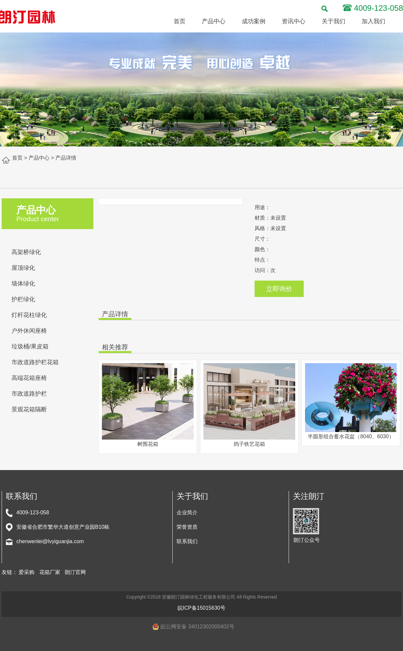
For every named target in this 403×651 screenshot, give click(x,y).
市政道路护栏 (29, 393)
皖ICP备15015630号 (201, 608)
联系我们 (187, 541)
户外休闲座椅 (29, 330)
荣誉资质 (187, 527)
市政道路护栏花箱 (35, 362)
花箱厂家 (49, 572)
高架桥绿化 (26, 252)
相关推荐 (115, 347)
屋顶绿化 (23, 268)
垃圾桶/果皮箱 (29, 346)
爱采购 (26, 572)
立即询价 (279, 288)
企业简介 (187, 512)
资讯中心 (293, 21)
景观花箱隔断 (29, 409)
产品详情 (115, 314)
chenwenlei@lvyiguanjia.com (50, 541)
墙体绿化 (23, 283)
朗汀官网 (75, 572)
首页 (179, 21)
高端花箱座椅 (29, 378)
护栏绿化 (23, 299)
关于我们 (333, 21)
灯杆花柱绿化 (29, 315)
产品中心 (213, 21)
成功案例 (253, 21)
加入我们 (373, 21)
